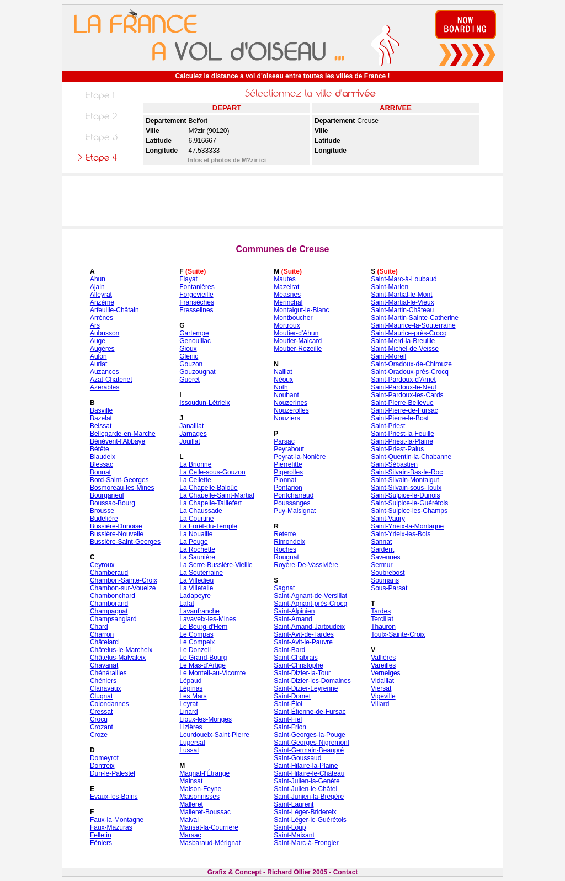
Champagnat (109, 611)
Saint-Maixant (294, 835)
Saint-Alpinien (294, 611)
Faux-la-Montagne (116, 820)
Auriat (98, 364)
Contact (345, 872)
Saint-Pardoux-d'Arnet (403, 379)
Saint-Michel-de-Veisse (405, 349)
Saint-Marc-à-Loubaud (403, 279)
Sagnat (284, 588)
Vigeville (383, 696)
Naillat (283, 372)
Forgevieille (196, 294)
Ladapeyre (195, 596)
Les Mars (192, 696)
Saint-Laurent (293, 804)
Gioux (187, 349)
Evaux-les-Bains (114, 796)
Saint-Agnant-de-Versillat (310, 596)
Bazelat (101, 418)
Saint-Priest (388, 426)
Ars (95, 325)
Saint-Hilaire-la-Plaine (306, 766)
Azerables (104, 387)
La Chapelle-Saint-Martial (216, 495)
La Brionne (195, 464)
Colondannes (109, 704)
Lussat (189, 750)
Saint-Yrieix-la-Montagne (407, 526)
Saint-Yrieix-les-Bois (400, 534)
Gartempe (194, 333)
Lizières (190, 727)
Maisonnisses (199, 796)
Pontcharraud (293, 495)
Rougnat (286, 557)
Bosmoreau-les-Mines (122, 488)
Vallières (383, 657)
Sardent (382, 549)
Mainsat (190, 781)
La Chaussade (200, 511)
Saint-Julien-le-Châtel (305, 789)
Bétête (99, 449)
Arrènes (101, 318)
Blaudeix (102, 457)
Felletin (100, 835)
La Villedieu (196, 580)
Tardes (381, 611)
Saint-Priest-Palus (397, 449)
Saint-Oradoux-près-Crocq (410, 372)
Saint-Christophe (298, 665)
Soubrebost (387, 572)
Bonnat (100, 472)
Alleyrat (101, 294)
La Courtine (196, 518)
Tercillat (382, 619)
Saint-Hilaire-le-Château (309, 773)
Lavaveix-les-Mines (207, 619)
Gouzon (190, 364)
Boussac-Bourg (112, 503)
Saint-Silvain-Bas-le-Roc (407, 472)
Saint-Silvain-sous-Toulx (406, 488)
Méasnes (287, 294)
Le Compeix (197, 642)
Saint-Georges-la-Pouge (309, 735)
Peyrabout (289, 449)
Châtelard (104, 642)
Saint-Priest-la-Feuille (402, 433)
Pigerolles (288, 472)
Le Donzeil (195, 650)
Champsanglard (113, 619)
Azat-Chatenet (111, 379)
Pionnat (285, 480)
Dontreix (102, 766)
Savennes (385, 557)
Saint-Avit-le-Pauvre (303, 642)
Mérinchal (288, 302)
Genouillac (195, 341)
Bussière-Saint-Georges (125, 542)
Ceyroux (102, 565)
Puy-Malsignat (295, 511)
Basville (101, 410)
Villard (380, 704)
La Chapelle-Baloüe (208, 488)
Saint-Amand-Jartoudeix (309, 627)
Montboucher (293, 318)
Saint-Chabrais (295, 657)
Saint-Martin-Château (402, 310)
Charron (102, 634)
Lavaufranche (199, 611)
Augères (102, 349)
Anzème (102, 302)
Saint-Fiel (288, 719)
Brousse (102, 511)
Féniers (101, 843)
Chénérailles (108, 673)
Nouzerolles (291, 410)
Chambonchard (112, 596)
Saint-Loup (290, 827)
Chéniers (103, 681)
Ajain (97, 287)
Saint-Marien (389, 287)
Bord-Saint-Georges (119, 480)
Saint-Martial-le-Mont (401, 294)
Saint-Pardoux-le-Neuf (403, 387)
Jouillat (189, 441)
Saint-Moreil (388, 356)
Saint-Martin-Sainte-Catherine (415, 318)
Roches (285, 549)
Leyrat (188, 704)
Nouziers (287, 418)
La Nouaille (195, 534)
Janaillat (191, 426)
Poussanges (292, 503)
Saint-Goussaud (297, 758)
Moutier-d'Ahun (296, 333)
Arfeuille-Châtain (114, 310)
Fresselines (196, 310)
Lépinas (190, 688)
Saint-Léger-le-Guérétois (310, 820)
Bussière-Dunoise (116, 526)
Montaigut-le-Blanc (301, 310)
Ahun (97, 279)
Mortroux (287, 325)
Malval (189, 820)
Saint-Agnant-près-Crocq (310, 603)
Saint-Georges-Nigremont (311, 742)
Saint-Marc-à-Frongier (306, 843)
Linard (188, 712)
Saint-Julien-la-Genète (306, 781)
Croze (99, 735)
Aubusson (104, 333)
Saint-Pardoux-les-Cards (407, 395)
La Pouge (193, 542)
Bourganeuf (107, 495)
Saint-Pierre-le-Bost (400, 418)
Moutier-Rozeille (298, 349)
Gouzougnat (197, 372)
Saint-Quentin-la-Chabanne (411, 457)
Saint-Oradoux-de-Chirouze (411, 364)
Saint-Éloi (288, 704)
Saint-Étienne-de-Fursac (309, 712)
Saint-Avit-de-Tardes (304, 634)
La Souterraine (201, 572)
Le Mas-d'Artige (202, 665)
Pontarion (288, 488)
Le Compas (196, 634)
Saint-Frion (290, 727)
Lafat (186, 603)
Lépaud (190, 681)
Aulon (98, 356)
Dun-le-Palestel (112, 773)
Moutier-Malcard (298, 341)
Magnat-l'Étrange (204, 773)
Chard (99, 627)
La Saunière (197, 557)
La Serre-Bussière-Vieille (216, 565)
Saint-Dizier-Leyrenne (306, 688)
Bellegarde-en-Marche (123, 433)
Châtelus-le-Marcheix (121, 650)
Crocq (99, 719)
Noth (280, 387)
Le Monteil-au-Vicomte (212, 673)
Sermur (381, 565)
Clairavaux (105, 688)
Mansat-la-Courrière (208, 827)
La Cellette (195, 480)
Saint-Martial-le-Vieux (402, 302)
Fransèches (196, 302)
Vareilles (383, 665)
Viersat (381, 688)
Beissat (100, 426)
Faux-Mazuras (111, 827)
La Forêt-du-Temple (208, 526)
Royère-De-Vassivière (306, 565)
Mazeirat (286, 287)
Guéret (189, 379)
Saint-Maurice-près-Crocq (408, 333)
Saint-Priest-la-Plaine (402, 441)
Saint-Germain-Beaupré (309, 750)
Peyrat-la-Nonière (300, 457)
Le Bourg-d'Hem (203, 627)
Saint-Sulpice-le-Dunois (405, 495)
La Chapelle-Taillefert (210, 503)
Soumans (385, 580)
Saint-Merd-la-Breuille (403, 341)
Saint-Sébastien (394, 464)
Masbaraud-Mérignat (210, 843)
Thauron (383, 627)
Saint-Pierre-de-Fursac (404, 410)
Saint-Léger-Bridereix (305, 812)
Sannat (381, 542)
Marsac (190, 835)
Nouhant (286, 395)
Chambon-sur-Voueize (123, 588)
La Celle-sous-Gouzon (212, 472)
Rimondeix (289, 542)
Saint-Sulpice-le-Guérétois (409, 503)
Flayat (188, 279)
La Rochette (197, 549)
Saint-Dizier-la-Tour (302, 673)
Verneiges (385, 673)
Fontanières (196, 287)
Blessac (101, 464)
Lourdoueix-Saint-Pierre (214, 735)
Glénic (188, 356)
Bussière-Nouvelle (116, 534)
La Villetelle (196, 588)
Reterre (285, 534)
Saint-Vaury (388, 518)
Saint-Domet (292, 696)
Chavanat (104, 665)
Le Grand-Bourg (203, 657)
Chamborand (109, 603)
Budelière (104, 518)
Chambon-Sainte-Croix (123, 580)
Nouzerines (290, 403)
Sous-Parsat (389, 588)
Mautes (284, 279)
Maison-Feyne (200, 789)
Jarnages (192, 433)
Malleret (191, 804)
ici (262, 160)
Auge (97, 341)
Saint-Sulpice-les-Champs (409, 511)
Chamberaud (109, 572)
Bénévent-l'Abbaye (117, 441)
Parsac (284, 441)
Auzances (104, 372)
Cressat (101, 712)
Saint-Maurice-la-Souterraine (413, 325)
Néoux (283, 379)
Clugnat (101, 696)
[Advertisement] (282, 201)
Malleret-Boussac (205, 812)
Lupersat (192, 742)
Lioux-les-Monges (205, 719)
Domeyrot (104, 758)
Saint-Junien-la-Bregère (309, 796)
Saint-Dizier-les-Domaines (312, 681)
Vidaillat (382, 681)
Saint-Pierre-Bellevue (402, 403)
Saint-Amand (293, 619)
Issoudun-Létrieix (204, 403)
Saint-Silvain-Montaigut (405, 480)
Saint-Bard (289, 650)
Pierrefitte (288, 464)
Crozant (101, 727)
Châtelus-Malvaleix (118, 657)
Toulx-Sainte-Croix (398, 634)
